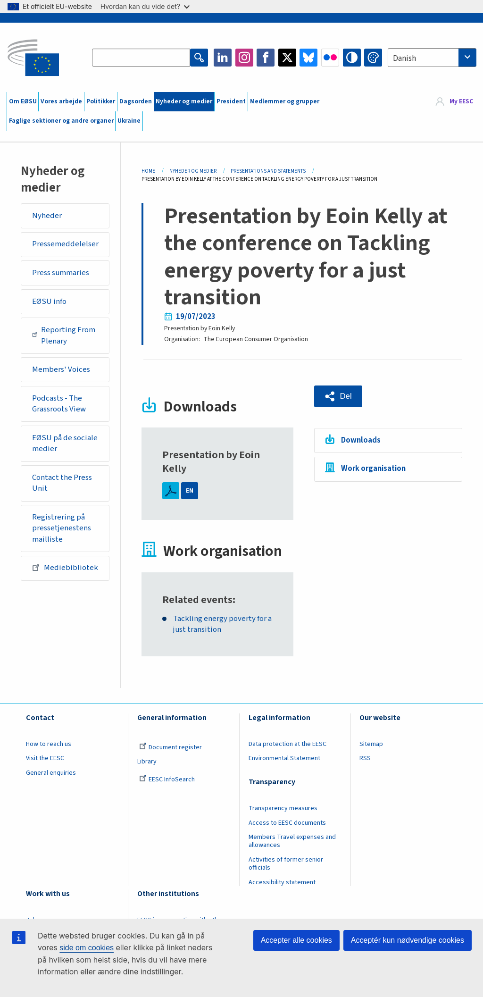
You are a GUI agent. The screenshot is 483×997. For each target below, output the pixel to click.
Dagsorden (135, 101)
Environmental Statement (284, 758)
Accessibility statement (282, 882)
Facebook (266, 58)
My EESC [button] (461, 101)
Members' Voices (61, 369)
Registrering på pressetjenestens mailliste (61, 528)
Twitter (287, 58)
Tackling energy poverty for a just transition (222, 624)
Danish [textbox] (404, 58)
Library (147, 761)
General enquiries (51, 773)
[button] (338, 396)
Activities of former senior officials (286, 863)
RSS (365, 758)
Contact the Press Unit (62, 483)
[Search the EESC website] (141, 58)
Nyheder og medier (184, 101)
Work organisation (373, 468)
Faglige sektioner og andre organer (61, 121)
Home (148, 171)
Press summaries (60, 272)
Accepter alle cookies (296, 940)
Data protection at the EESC (287, 744)
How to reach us (48, 744)
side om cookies (86, 948)
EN (189, 490)
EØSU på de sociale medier (65, 443)
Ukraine (129, 121)
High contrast (352, 58)
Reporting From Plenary (63, 335)
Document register (170, 747)
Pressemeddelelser (65, 244)
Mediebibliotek (65, 567)
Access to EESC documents (287, 823)
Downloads (361, 440)
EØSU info (49, 301)
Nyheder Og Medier (193, 171)
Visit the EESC (45, 758)
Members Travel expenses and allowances (292, 841)
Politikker (100, 101)
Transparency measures (283, 808)
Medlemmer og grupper (284, 101)
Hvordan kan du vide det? (145, 6)
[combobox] (432, 57)
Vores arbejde (61, 101)
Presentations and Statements (268, 171)
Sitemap (371, 744)
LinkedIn (223, 58)
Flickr (330, 58)
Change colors (373, 58)
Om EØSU (23, 101)
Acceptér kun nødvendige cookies (407, 940)
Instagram (244, 58)
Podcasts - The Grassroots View (59, 404)
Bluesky (308, 58)
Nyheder (47, 215)
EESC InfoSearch (167, 779)
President (231, 101)
